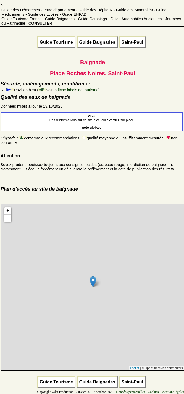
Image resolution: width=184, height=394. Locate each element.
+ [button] (7, 211)
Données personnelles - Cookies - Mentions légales (150, 392)
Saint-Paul (132, 42)
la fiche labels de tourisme (76, 90)
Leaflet (134, 368)
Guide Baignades (97, 42)
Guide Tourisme (56, 42)
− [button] (7, 218)
